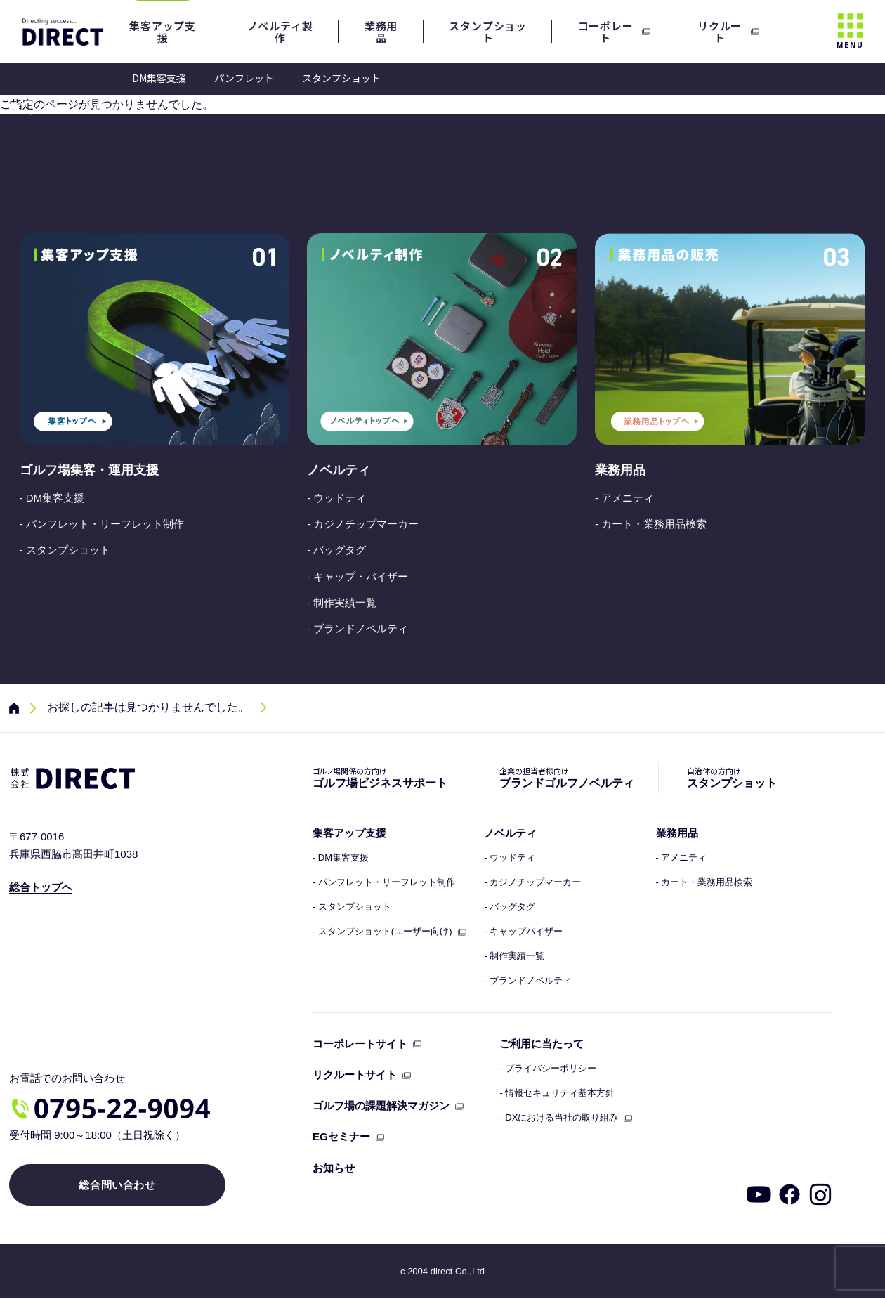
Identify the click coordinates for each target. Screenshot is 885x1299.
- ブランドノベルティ (357, 628)
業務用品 (620, 470)
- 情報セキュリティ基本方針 (557, 1093)
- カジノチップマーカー (363, 524)
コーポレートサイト (360, 1044)
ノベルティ (338, 470)
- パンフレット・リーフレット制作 (102, 524)
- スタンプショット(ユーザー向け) (382, 931)
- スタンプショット (65, 550)
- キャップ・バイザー (357, 576)
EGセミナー (341, 1136)
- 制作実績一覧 (341, 602)
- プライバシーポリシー (547, 1068)
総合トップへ (40, 887)
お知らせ (334, 1168)
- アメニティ (624, 498)
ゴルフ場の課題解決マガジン (381, 1105)
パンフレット (244, 78)
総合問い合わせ (116, 1186)
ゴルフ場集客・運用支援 (89, 470)
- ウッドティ (336, 498)
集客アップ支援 (349, 833)
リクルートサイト (355, 1075)
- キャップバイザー (523, 931)
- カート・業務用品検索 (651, 524)
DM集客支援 (159, 78)
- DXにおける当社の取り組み (558, 1118)
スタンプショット (341, 78)
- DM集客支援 (52, 498)
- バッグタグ (336, 550)
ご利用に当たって (541, 1044)
